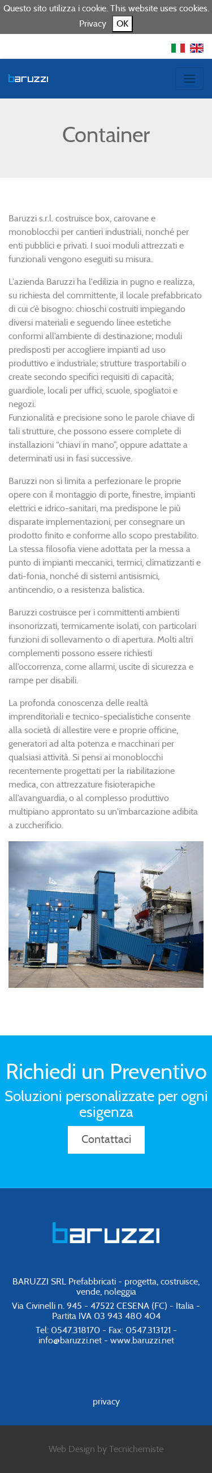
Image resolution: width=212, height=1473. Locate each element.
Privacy (92, 23)
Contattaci (106, 1139)
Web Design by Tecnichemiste (106, 1449)
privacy (106, 1401)
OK (122, 23)
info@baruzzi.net (70, 1340)
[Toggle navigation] (189, 78)
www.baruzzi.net (142, 1340)
